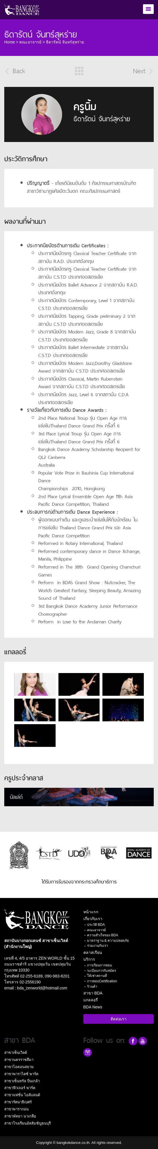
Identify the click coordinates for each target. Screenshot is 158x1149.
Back (14, 70)
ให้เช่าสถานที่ (97, 976)
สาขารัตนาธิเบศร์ (18, 1102)
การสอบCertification (102, 981)
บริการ (89, 959)
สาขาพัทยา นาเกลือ (20, 1116)
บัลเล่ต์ (16, 796)
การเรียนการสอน (99, 965)
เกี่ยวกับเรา (92, 918)
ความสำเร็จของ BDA (102, 935)
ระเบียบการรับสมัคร (101, 971)
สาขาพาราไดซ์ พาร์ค (21, 1074)
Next (143, 70)
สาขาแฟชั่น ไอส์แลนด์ (22, 1095)
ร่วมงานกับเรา (97, 946)
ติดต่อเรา (119, 1019)
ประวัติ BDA (96, 925)
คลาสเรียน (92, 952)
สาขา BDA (93, 993)
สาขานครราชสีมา (18, 1060)
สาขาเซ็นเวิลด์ (15, 1052)
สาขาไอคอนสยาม (19, 1067)
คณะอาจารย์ (30, 42)
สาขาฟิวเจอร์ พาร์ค (19, 1088)
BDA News (92, 1007)
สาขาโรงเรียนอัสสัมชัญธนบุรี (27, 1123)
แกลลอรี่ (90, 1000)
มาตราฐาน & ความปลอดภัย (108, 941)
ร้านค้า (92, 987)
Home (9, 42)
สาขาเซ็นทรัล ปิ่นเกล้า (22, 1081)
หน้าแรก (90, 912)
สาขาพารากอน (16, 1109)
